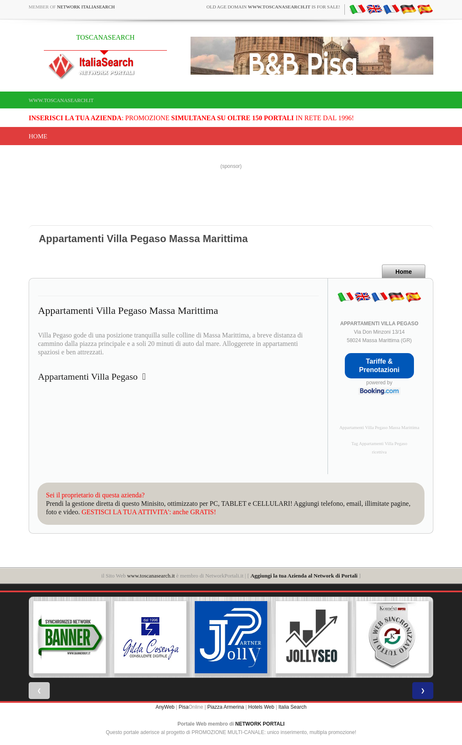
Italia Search (292, 707)
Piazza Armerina (225, 707)
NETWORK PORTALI (260, 724)
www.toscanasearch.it (61, 100)
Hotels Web (261, 707)
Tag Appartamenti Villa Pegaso (379, 443)
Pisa (183, 707)
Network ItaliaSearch (86, 6)
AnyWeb (165, 707)
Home (38, 136)
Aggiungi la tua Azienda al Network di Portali (303, 575)
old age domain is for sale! (273, 6)
